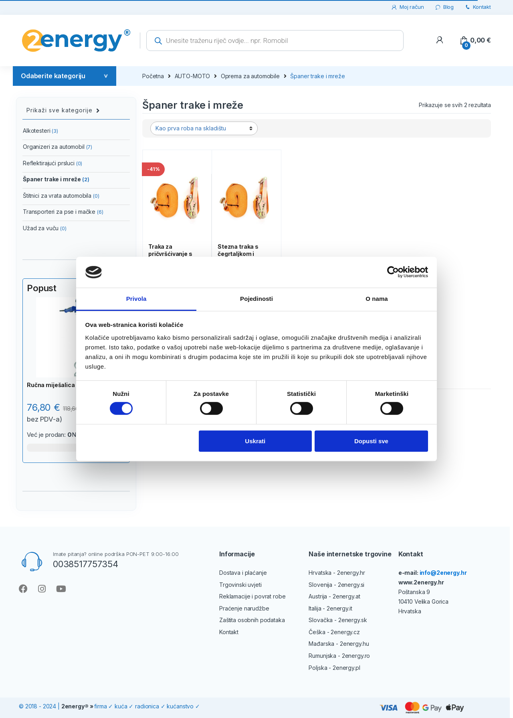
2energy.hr (351, 572)
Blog (444, 7)
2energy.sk (352, 620)
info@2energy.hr (443, 572)
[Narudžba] (204, 128)
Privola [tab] (136, 298)
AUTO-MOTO (192, 76)
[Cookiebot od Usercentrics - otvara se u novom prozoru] (393, 272)
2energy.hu (354, 643)
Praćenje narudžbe (244, 608)
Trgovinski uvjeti (240, 584)
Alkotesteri (40, 130)
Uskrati (255, 441)
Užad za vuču (45, 228)
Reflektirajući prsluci (52, 163)
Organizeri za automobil (57, 146)
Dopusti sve (371, 441)
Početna (153, 76)
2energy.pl (346, 667)
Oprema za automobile (250, 76)
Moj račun (407, 7)
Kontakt (477, 7)
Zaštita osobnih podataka (252, 620)
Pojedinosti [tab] (256, 298)
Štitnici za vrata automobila (61, 195)
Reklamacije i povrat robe (252, 596)
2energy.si (351, 584)
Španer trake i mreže (56, 179)
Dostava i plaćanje (243, 572)
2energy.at (346, 596)
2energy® (75, 706)
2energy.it (339, 608)
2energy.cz (345, 632)
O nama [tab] (377, 298)
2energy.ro (356, 655)
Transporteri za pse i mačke (63, 211)
